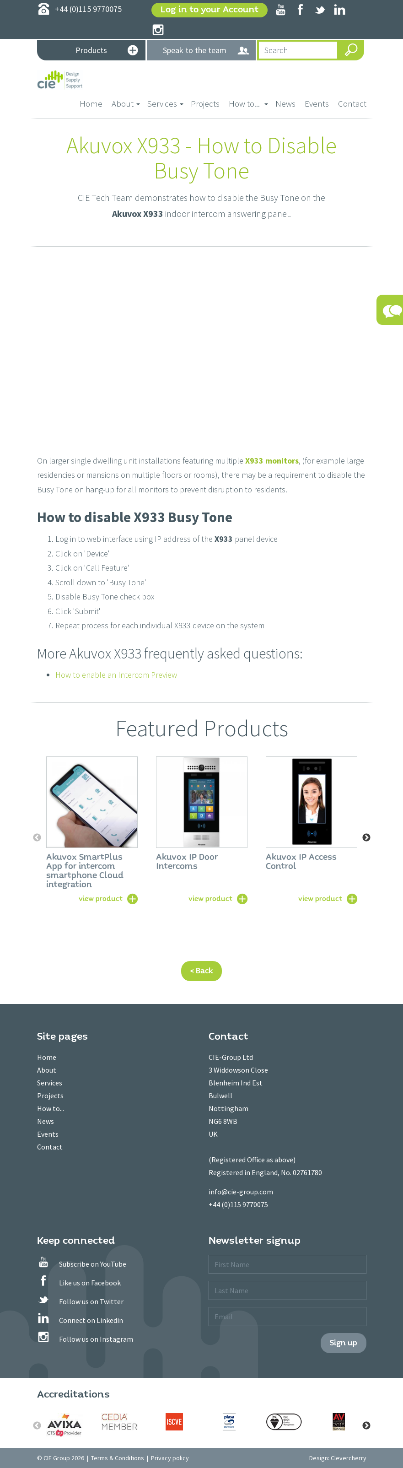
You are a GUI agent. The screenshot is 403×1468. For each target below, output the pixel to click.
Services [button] (165, 103)
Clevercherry (348, 1458)
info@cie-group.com (241, 1191)
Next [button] (366, 837)
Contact (352, 103)
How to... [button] (248, 103)
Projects (205, 103)
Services (49, 1082)
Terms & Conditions (117, 1458)
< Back (201, 971)
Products (106, 51)
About (46, 1069)
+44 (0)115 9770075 (238, 1204)
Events (317, 103)
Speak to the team (206, 50)
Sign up (343, 1343)
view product (101, 898)
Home (93, 103)
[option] (92, 829)
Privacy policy (170, 1458)
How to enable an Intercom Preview (116, 674)
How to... (50, 1108)
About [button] (126, 103)
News (285, 103)
